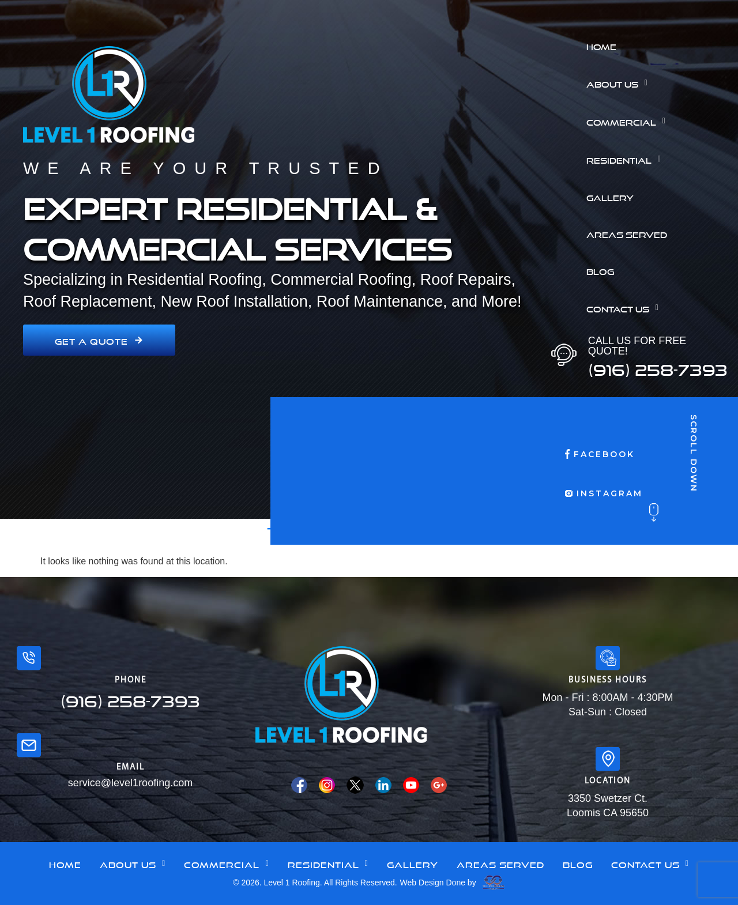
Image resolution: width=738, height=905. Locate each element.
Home (601, 45)
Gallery (610, 196)
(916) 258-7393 (658, 366)
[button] (658, 83)
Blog (600, 270)
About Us (620, 83)
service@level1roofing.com (130, 783)
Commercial (629, 121)
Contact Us (625, 308)
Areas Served (626, 233)
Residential (626, 159)
